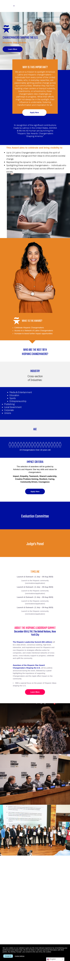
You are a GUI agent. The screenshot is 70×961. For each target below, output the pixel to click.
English (51, 959)
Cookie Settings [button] (19, 956)
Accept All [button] (8, 956)
